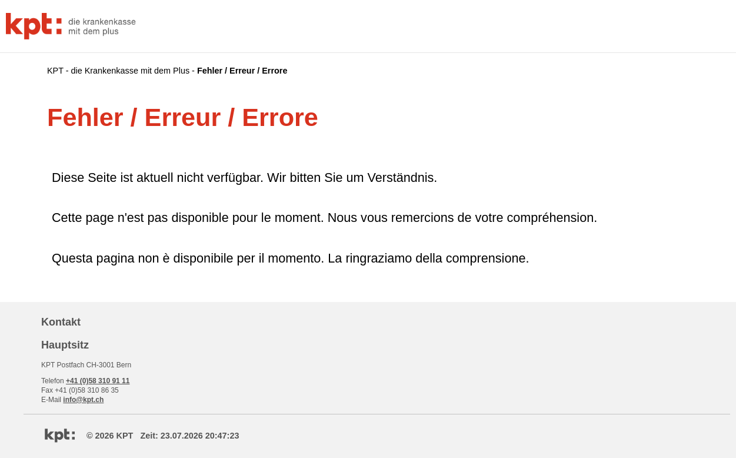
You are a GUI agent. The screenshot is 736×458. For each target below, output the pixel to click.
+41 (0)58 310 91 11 (97, 381)
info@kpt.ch (83, 400)
